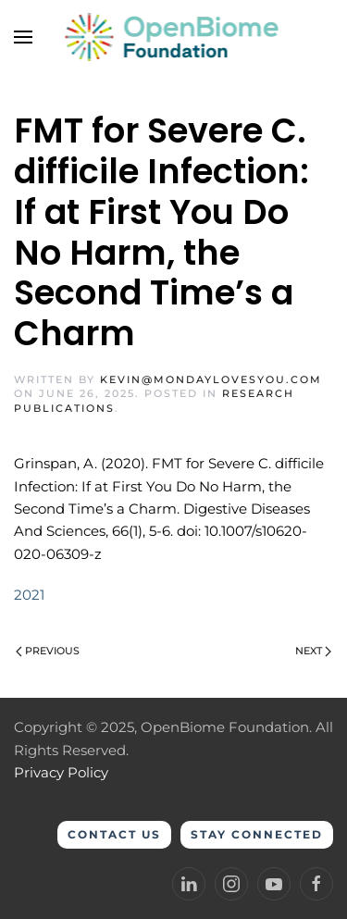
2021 (29, 594)
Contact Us (114, 834)
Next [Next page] (313, 650)
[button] (23, 37)
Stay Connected (257, 834)
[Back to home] (173, 37)
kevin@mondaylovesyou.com (211, 379)
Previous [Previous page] (48, 650)
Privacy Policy (61, 772)
